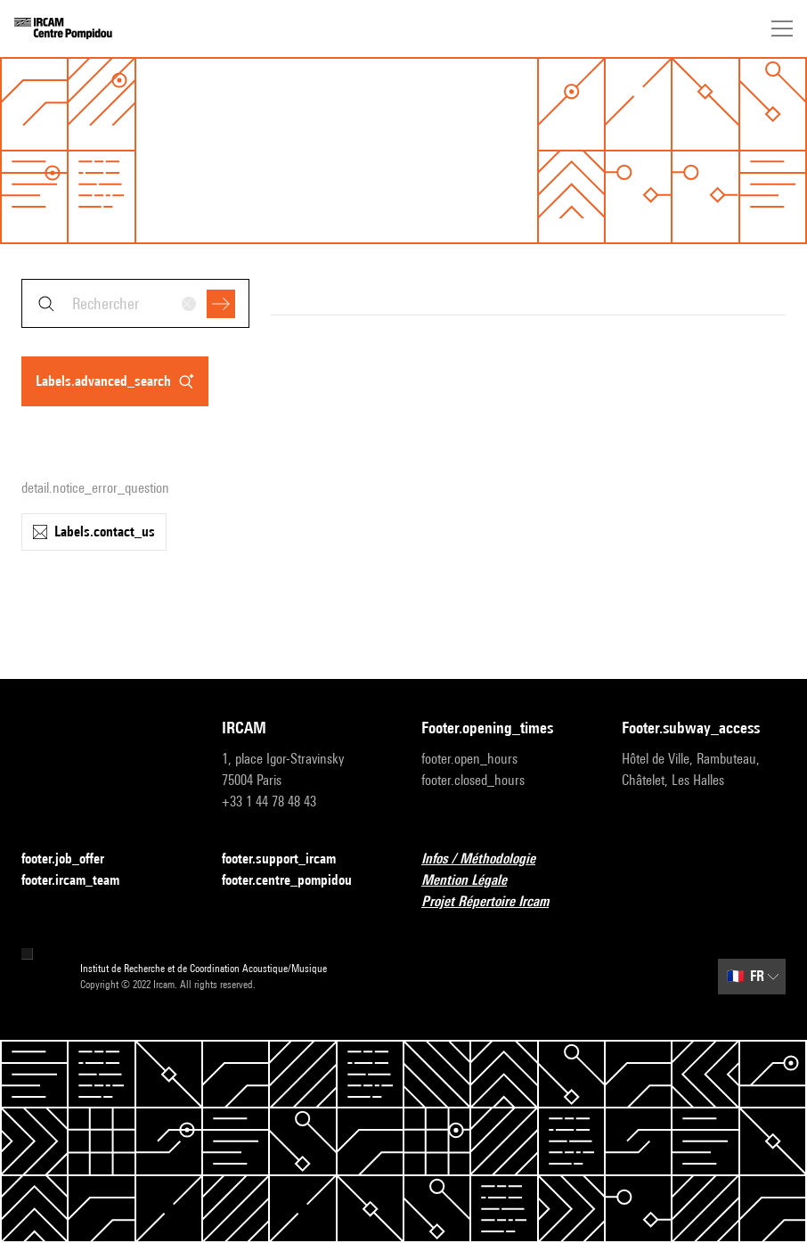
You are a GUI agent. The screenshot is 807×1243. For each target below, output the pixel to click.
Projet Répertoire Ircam (495, 902)
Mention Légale (474, 880)
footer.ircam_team (81, 880)
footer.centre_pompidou (297, 880)
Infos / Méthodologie (489, 859)
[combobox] (135, 303)
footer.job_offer (73, 859)
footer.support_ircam (289, 859)
